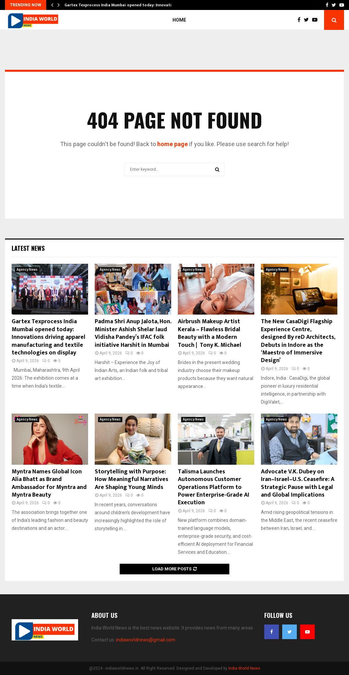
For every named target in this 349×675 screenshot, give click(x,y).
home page (172, 144)
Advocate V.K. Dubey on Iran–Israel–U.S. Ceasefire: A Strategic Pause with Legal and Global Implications (297, 483)
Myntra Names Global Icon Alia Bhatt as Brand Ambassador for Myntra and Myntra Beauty (49, 483)
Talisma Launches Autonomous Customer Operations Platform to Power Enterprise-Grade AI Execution (213, 487)
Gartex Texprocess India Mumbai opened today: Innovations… (123, 5)
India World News (244, 668)
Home (179, 20)
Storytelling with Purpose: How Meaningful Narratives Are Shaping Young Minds (131, 479)
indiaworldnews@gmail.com (145, 639)
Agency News (27, 269)
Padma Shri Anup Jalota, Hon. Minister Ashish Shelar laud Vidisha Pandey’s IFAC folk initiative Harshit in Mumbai (133, 333)
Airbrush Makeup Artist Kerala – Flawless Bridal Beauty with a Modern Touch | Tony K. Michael (209, 333)
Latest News (28, 248)
